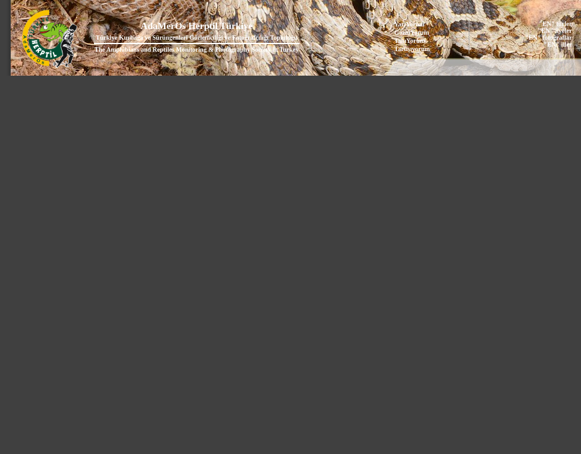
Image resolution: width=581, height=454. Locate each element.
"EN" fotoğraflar (548, 37)
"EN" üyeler (555, 30)
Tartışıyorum (412, 48)
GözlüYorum (411, 32)
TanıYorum (409, 40)
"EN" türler (555, 23)
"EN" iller (558, 44)
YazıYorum (409, 24)
